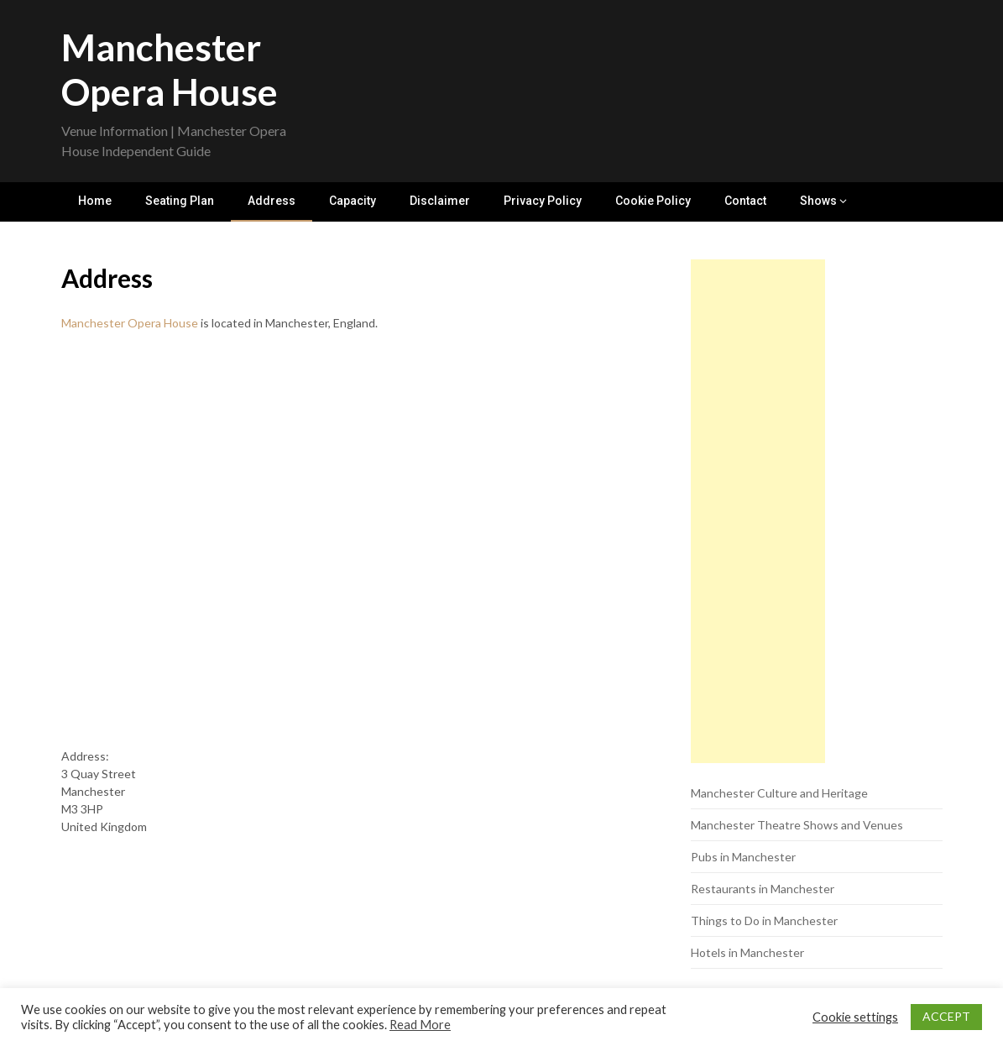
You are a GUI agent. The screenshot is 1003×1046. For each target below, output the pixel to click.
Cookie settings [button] (855, 1017)
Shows (818, 200)
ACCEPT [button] (946, 1016)
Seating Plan (179, 200)
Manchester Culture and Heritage (779, 793)
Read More (420, 1024)
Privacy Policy (543, 200)
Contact (745, 200)
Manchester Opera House (169, 69)
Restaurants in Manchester (762, 888)
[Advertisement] (758, 511)
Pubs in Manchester (743, 857)
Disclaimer (440, 200)
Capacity (352, 200)
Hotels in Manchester (747, 952)
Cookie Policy (653, 200)
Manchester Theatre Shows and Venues (797, 825)
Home (95, 200)
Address (271, 200)
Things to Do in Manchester (764, 920)
